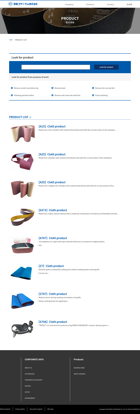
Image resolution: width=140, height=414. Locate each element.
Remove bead (60, 88)
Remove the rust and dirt (105, 88)
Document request (36, 409)
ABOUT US (28, 368)
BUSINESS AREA (79, 368)
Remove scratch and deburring (26, 88)
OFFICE (27, 392)
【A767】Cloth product (52, 238)
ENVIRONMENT (30, 398)
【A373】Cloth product (52, 210)
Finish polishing (101, 95)
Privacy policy (20, 409)
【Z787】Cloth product (52, 294)
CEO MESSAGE (30, 374)
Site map (50, 409)
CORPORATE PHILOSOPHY (33, 380)
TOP (10, 40)
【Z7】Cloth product (50, 266)
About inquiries (5, 409)
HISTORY (28, 386)
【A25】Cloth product (51, 154)
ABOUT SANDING (79, 374)
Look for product (106, 67)
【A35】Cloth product (51, 182)
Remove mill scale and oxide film (67, 95)
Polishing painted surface (24, 95)
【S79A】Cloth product (52, 321)
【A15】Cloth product (51, 126)
